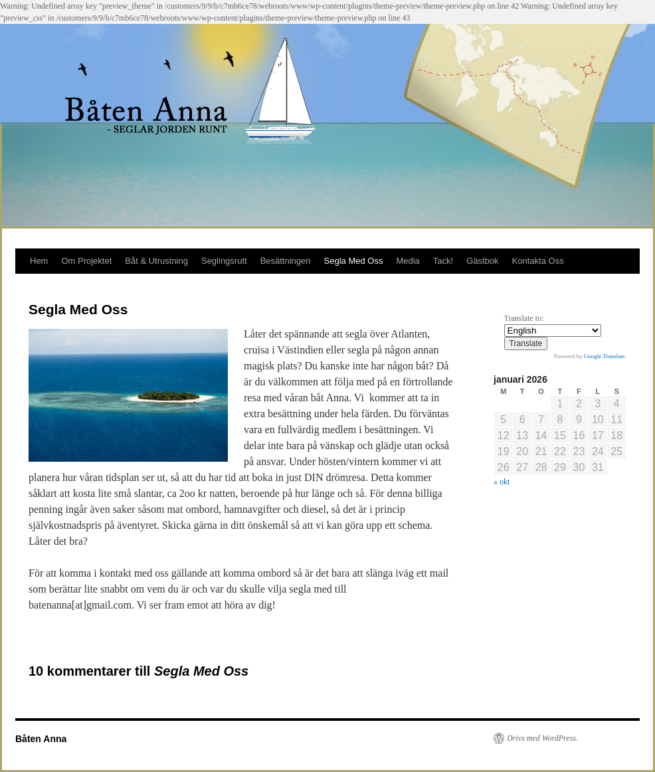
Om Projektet (86, 261)
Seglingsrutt (224, 261)
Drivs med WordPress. (542, 738)
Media (407, 261)
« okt (502, 481)
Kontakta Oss (538, 261)
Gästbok (482, 261)
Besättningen (285, 261)
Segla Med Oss (353, 261)
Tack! (443, 261)
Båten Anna (40, 738)
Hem (39, 261)
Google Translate (604, 356)
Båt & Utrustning (156, 261)
